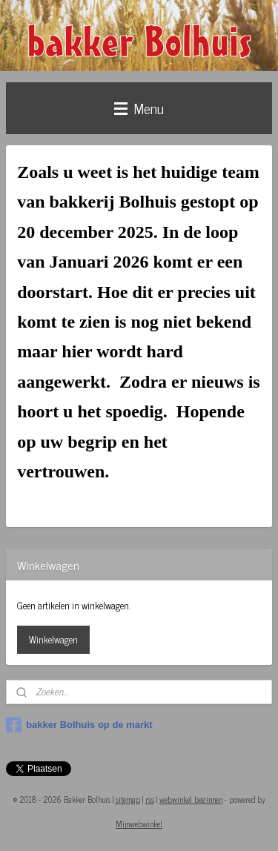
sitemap (128, 799)
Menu (139, 108)
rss (149, 799)
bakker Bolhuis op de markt (79, 725)
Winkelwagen (53, 639)
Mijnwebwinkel (139, 823)
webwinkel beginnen (190, 799)
